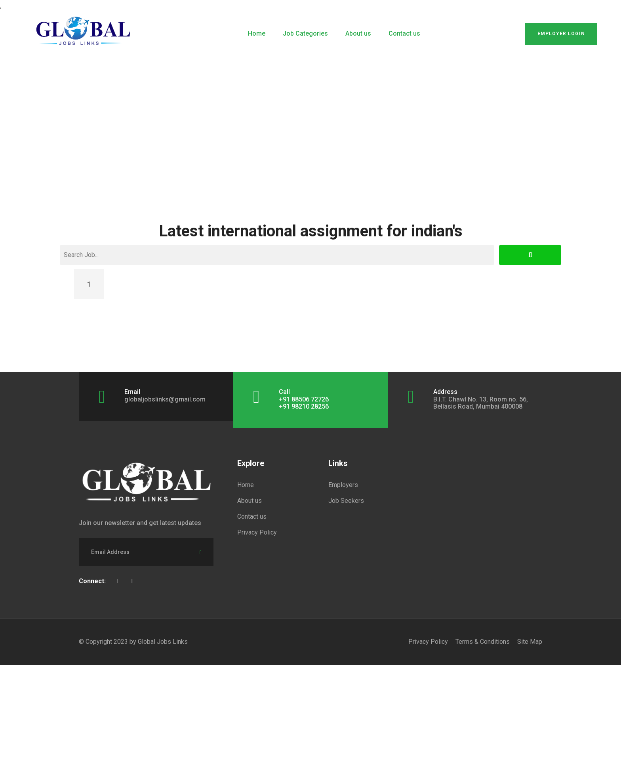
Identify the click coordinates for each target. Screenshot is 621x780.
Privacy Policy (257, 532)
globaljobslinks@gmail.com (165, 399)
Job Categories (305, 33)
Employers (343, 485)
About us (358, 33)
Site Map (529, 641)
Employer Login (561, 33)
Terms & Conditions (482, 641)
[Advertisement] (310, 118)
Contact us (404, 33)
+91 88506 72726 (304, 399)
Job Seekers (346, 500)
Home (256, 33)
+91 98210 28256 (304, 406)
